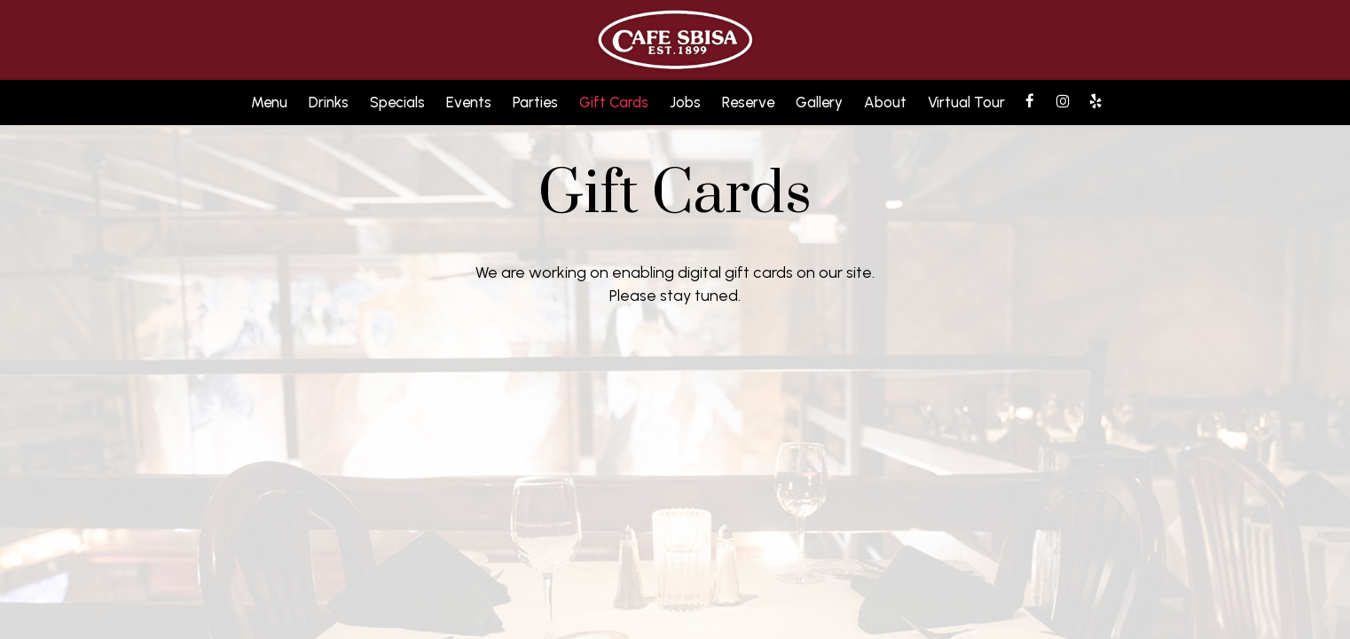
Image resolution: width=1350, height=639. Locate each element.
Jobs (685, 102)
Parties (535, 102)
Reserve (748, 102)
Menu (269, 102)
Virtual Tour (966, 102)
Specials (397, 102)
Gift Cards (613, 102)
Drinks (329, 102)
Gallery (819, 102)
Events (468, 102)
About (885, 102)
